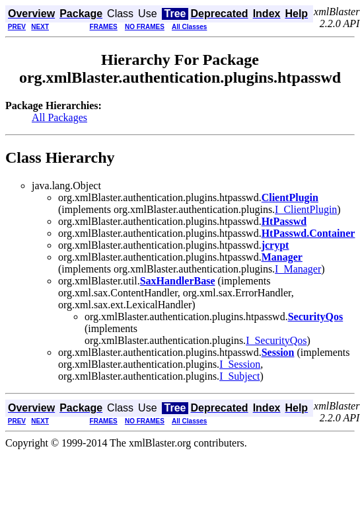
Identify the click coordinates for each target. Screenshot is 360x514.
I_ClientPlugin (306, 209)
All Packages (59, 117)
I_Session (239, 364)
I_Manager (298, 269)
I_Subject (239, 376)
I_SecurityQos (276, 340)
